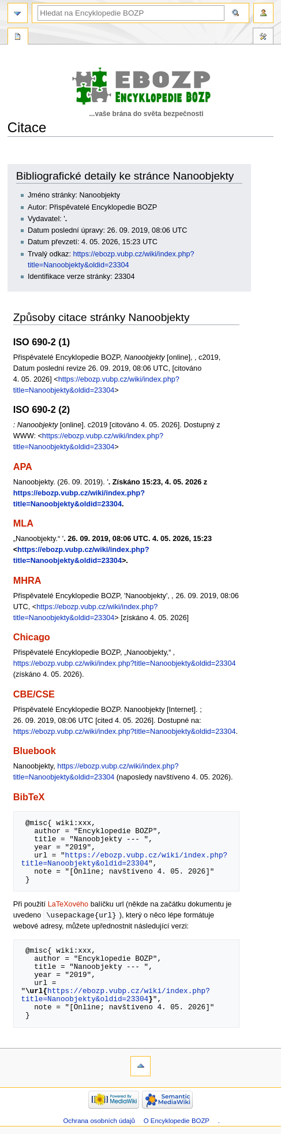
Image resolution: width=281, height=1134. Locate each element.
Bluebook (34, 750)
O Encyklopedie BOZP (176, 1121)
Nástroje (263, 37)
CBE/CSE (34, 694)
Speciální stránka (18, 37)
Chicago (31, 637)
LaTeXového (68, 904)
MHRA (27, 580)
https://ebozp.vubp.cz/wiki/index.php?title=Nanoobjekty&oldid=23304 (124, 663)
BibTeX (29, 797)
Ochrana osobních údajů (98, 1121)
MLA (23, 523)
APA (22, 466)
